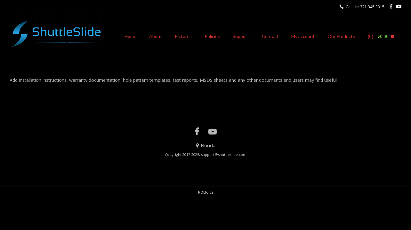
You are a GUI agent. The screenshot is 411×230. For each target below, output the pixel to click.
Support (241, 36)
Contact (270, 36)
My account (303, 36)
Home (130, 36)
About (155, 36)
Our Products (341, 36)
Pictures (183, 36)
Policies (212, 36)
